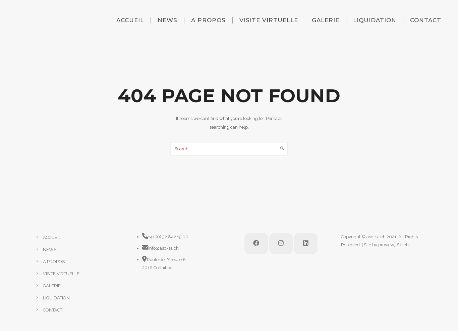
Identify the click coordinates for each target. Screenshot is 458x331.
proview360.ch (393, 244)
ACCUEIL (130, 20)
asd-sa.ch (376, 236)
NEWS (167, 20)
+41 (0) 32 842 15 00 (168, 236)
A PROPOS (208, 20)
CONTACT (425, 20)
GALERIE (325, 20)
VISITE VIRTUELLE (268, 20)
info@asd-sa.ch (163, 248)
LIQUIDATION (374, 20)
